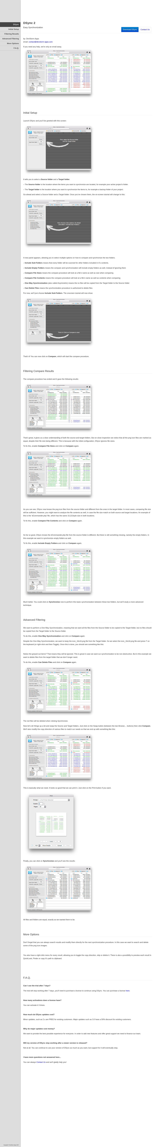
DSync (16, 24)
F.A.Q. (16, 48)
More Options (13, 43)
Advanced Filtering (10, 39)
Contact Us (145, 30)
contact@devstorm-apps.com (41, 42)
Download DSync (130, 30)
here (128, 991)
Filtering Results (11, 34)
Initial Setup (13, 29)
